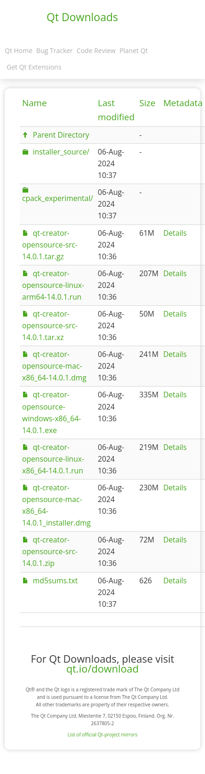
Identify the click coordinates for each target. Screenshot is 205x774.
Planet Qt (133, 50)
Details (175, 233)
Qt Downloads (82, 16)
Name (34, 103)
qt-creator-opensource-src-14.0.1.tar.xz (50, 325)
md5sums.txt (55, 580)
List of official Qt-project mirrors (103, 734)
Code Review (96, 50)
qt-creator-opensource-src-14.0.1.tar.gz (50, 245)
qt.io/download (102, 668)
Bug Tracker (54, 50)
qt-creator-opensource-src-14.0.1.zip (50, 551)
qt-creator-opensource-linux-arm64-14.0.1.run (53, 285)
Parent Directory (61, 135)
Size (147, 103)
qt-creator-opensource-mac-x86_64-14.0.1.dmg (54, 366)
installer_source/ (61, 152)
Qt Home (18, 50)
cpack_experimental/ (57, 198)
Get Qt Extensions (34, 66)
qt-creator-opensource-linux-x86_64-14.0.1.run (53, 459)
